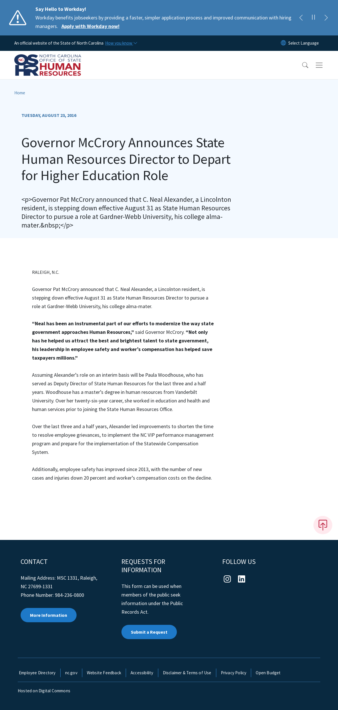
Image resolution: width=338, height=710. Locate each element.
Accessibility (142, 672)
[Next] (326, 17)
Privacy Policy (234, 672)
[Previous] (301, 17)
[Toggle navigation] (324, 65)
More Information (48, 615)
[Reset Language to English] (283, 43)
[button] (301, 65)
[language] (303, 43)
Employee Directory (37, 672)
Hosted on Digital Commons (44, 690)
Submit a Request (149, 632)
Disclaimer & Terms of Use (187, 672)
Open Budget (268, 672)
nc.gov (71, 672)
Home (19, 92)
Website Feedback (104, 672)
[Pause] (313, 17)
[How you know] (120, 43)
